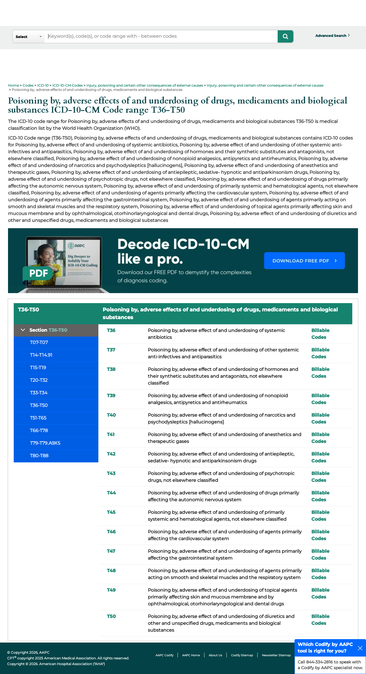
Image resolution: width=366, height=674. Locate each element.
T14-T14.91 (41, 355)
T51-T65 (38, 418)
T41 (110, 434)
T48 (111, 570)
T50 (111, 616)
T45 (111, 512)
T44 (111, 493)
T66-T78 (39, 430)
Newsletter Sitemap (276, 655)
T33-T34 (38, 392)
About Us (215, 655)
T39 (111, 395)
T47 (111, 551)
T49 (111, 590)
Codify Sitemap (242, 655)
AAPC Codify (164, 655)
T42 (111, 454)
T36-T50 (39, 405)
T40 (111, 415)
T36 (111, 330)
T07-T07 (39, 342)
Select (21, 37)
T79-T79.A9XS (45, 443)
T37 (111, 350)
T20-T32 (38, 380)
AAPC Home (191, 655)
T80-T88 (39, 455)
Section (48, 330)
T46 (111, 531)
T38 (111, 369)
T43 (111, 473)
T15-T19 (38, 367)
